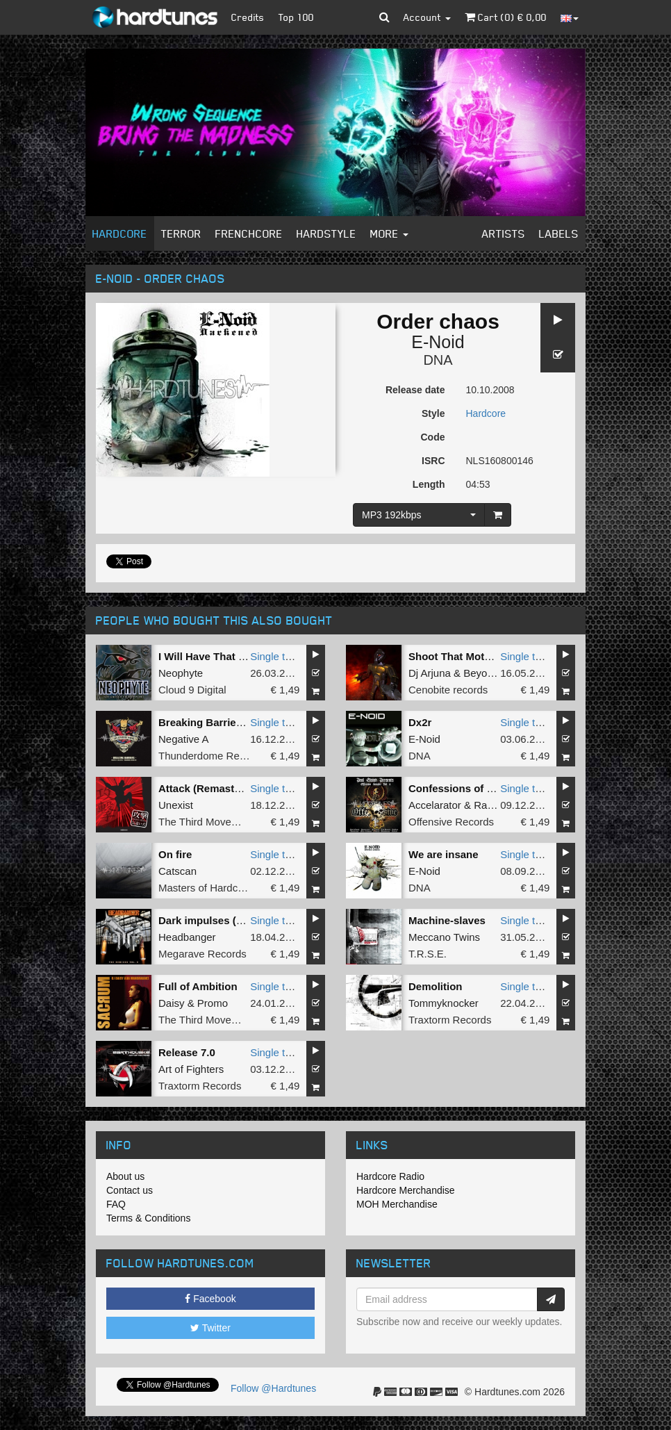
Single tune (276, 656)
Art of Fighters (191, 1069)
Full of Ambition (198, 986)
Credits (248, 17)
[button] (384, 17)
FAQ (116, 1204)
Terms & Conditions (148, 1218)
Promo (212, 1003)
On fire (175, 854)
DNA (437, 360)
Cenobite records (448, 690)
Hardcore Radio (390, 1176)
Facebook (210, 1298)
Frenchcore (249, 233)
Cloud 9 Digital (192, 690)
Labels (559, 233)
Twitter (210, 1327)
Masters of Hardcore (205, 888)
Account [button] (427, 17)
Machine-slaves (447, 920)
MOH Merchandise (397, 1204)
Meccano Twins (444, 937)
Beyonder (485, 673)
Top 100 (296, 17)
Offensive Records (451, 822)
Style (433, 413)
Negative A (183, 739)
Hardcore (119, 233)
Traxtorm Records (449, 1020)
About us (125, 1176)
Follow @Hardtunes (273, 1388)
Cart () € (506, 17)
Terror (181, 233)
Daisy (171, 1003)
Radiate (492, 805)
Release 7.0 (186, 1052)
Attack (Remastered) (209, 788)
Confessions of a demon (468, 788)
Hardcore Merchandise (405, 1190)
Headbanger (187, 937)
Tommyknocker (443, 1003)
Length (429, 484)
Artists (503, 233)
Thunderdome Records (211, 756)
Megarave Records (202, 954)
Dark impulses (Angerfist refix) (234, 920)
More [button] (389, 233)
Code (433, 437)
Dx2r (419, 722)
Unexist (175, 805)
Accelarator (434, 805)
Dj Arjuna (429, 673)
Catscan (177, 871)
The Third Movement (206, 822)
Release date (415, 389)
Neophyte (180, 673)
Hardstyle (326, 233)
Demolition (435, 986)
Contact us (129, 1190)
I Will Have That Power (214, 656)
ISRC (433, 460)
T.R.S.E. (427, 954)
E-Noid (437, 342)
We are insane (443, 854)
